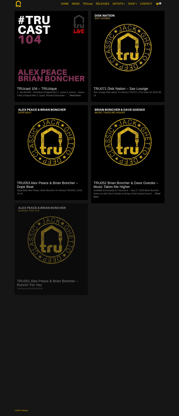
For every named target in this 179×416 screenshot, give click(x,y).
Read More (75, 95)
